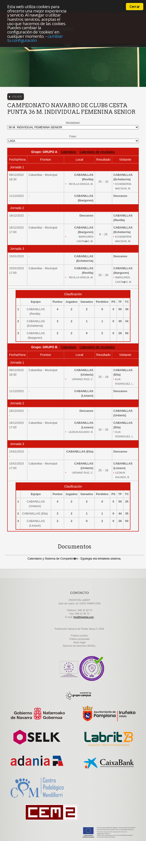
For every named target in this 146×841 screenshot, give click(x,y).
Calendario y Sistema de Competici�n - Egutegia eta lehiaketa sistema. (74, 558)
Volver (17, 96)
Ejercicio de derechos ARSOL (79, 645)
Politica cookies (79, 635)
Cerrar (135, 6)
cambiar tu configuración (35, 38)
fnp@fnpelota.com (84, 617)
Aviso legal (80, 642)
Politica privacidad (80, 639)
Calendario (68, 152)
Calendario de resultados (97, 152)
